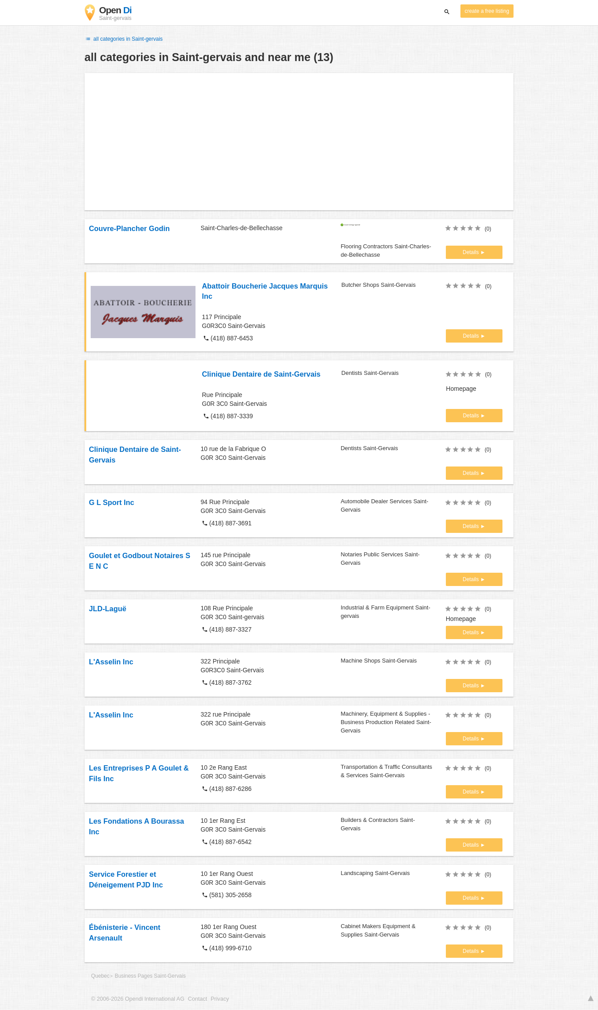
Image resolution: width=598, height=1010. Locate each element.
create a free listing (487, 11)
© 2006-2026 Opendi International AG (137, 999)
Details (471, 252)
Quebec (100, 976)
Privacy (220, 999)
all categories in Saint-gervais (123, 39)
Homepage (461, 388)
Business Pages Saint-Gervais (150, 976)
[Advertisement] (299, 142)
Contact (197, 999)
